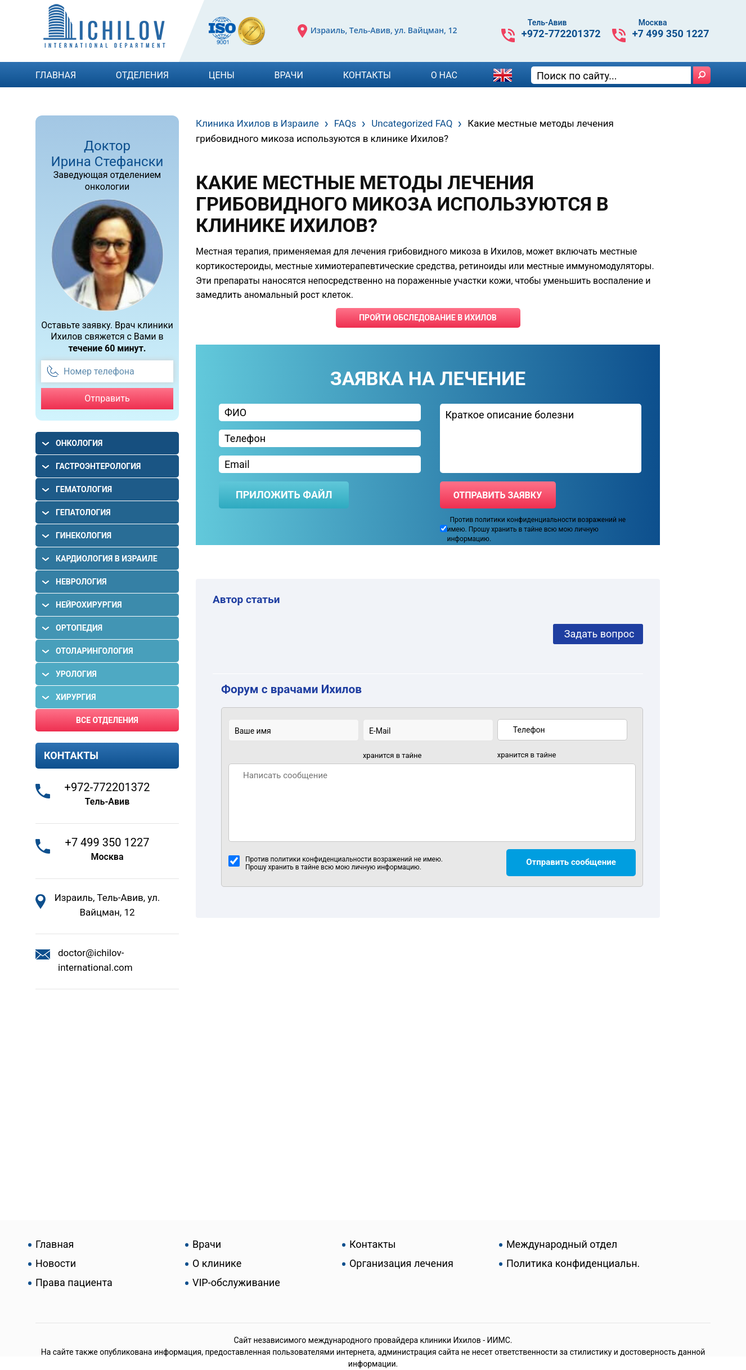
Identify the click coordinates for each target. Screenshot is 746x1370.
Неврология (81, 581)
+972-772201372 (561, 33)
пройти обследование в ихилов (428, 317)
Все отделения (107, 720)
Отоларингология (94, 650)
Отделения (142, 75)
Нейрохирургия (89, 604)
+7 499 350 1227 (670, 33)
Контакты (367, 75)
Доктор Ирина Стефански (107, 153)
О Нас (444, 75)
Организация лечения (401, 1263)
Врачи (289, 75)
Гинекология (83, 535)
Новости (55, 1263)
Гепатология (83, 512)
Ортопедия (79, 627)
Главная (55, 75)
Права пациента (74, 1282)
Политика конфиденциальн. (573, 1263)
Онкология (79, 443)
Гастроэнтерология (98, 466)
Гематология (84, 489)
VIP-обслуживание (236, 1282)
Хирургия (76, 697)
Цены (222, 75)
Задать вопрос (599, 634)
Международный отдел (561, 1244)
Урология (76, 674)
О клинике (216, 1263)
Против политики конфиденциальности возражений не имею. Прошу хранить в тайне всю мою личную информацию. (335, 863)
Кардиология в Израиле (107, 558)
